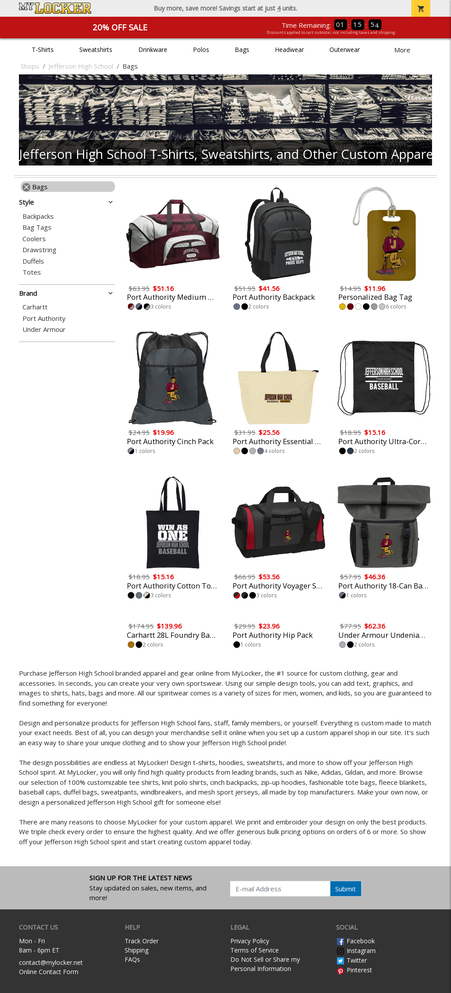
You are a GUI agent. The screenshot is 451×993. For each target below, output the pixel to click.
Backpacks (38, 216)
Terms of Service (254, 950)
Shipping (136, 950)
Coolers (34, 239)
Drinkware (152, 49)
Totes (31, 272)
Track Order (142, 941)
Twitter (351, 960)
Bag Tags (37, 227)
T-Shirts (43, 49)
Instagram (356, 950)
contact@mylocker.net (51, 962)
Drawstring (39, 250)
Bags (242, 49)
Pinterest (354, 970)
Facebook (355, 941)
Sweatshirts (95, 49)
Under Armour (44, 329)
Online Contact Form (48, 971)
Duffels (33, 261)
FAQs (132, 959)
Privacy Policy (249, 941)
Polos (201, 49)
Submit (345, 888)
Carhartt (35, 307)
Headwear (289, 49)
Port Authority (44, 318)
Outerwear (344, 49)
